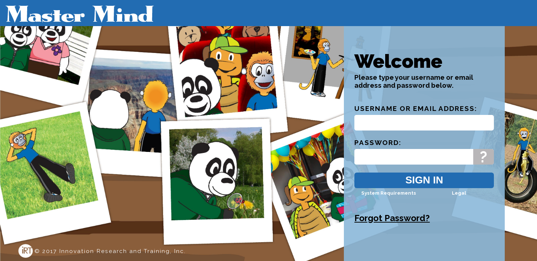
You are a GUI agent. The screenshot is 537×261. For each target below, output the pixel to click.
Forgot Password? (392, 224)
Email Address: (445, 115)
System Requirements (388, 199)
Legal (459, 199)
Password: (377, 149)
